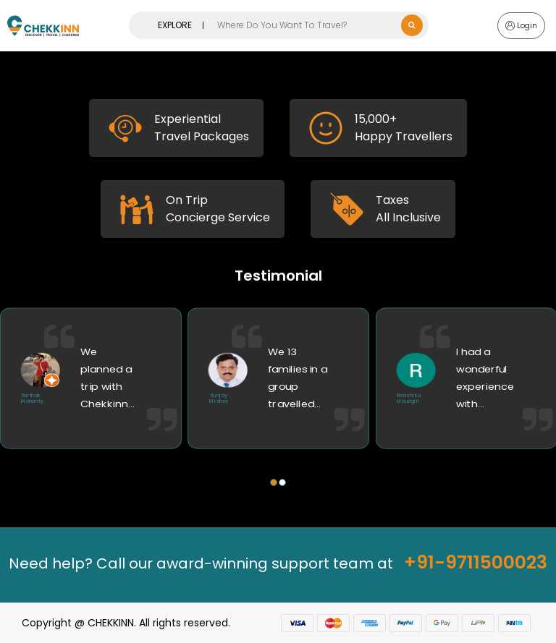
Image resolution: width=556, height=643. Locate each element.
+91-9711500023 (475, 562)
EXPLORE (175, 25)
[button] (273, 482)
